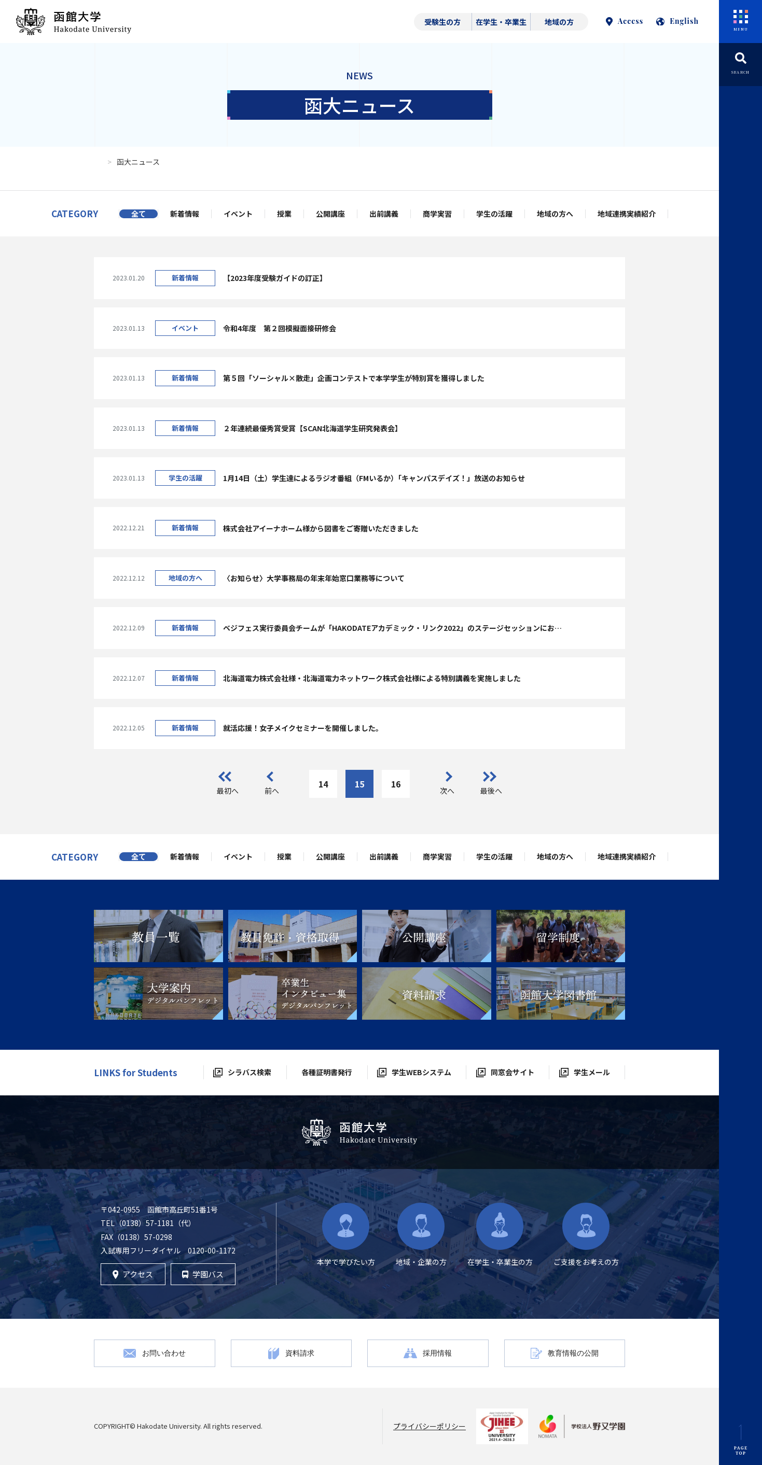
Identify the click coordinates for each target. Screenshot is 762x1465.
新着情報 (184, 214)
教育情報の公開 (573, 1353)
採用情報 (437, 1353)
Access (624, 21)
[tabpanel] (158, 936)
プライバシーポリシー (429, 1426)
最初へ (228, 790)
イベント (238, 214)
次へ (447, 790)
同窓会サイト (512, 1072)
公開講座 (330, 214)
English (677, 21)
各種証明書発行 (326, 1072)
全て (138, 214)
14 (323, 784)
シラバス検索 (249, 1072)
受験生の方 (442, 22)
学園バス (203, 1274)
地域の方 (559, 22)
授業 (284, 214)
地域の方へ (555, 214)
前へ (272, 790)
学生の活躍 (494, 214)
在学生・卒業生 (501, 22)
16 (395, 784)
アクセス (133, 1274)
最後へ (491, 790)
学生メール (592, 1072)
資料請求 (299, 1353)
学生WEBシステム (421, 1072)
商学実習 (437, 214)
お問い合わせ (164, 1353)
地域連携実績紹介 (627, 214)
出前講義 (383, 214)
